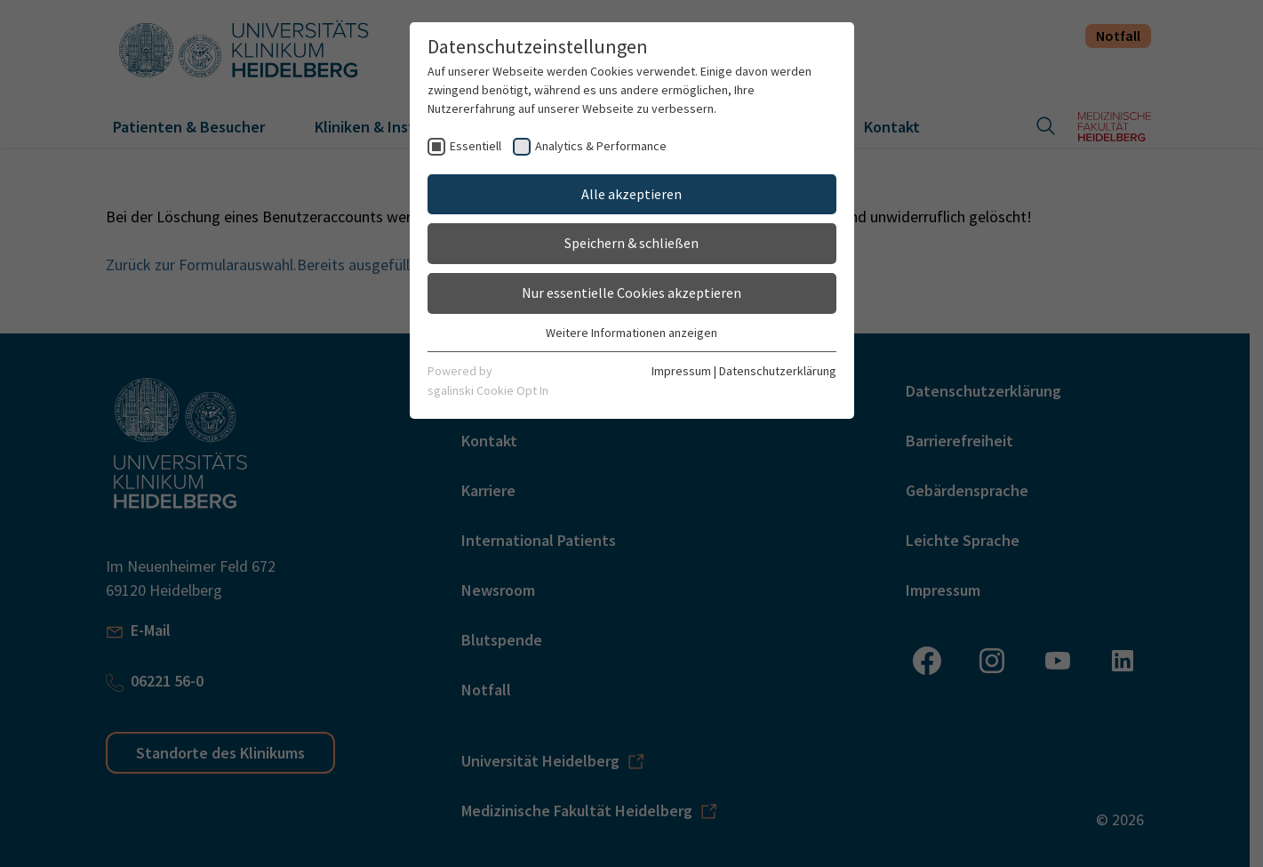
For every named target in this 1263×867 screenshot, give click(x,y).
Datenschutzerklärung (777, 371)
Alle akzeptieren (631, 194)
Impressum (681, 371)
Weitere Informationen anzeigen (631, 333)
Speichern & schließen (631, 243)
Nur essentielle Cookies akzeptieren (631, 292)
